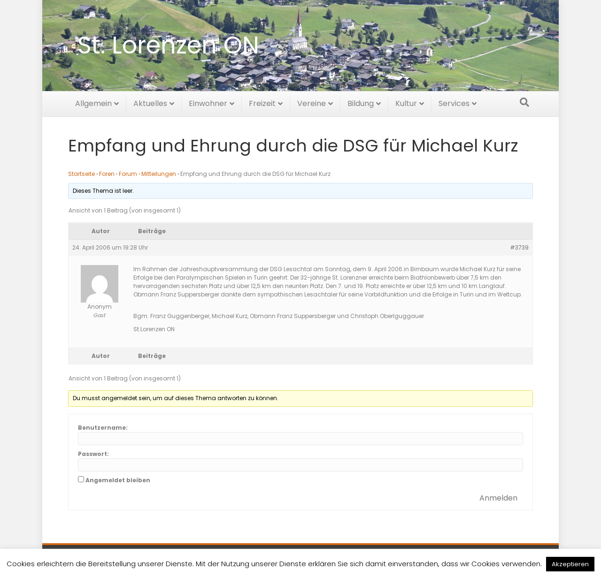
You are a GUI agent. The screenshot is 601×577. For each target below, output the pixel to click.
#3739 (519, 247)
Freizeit (262, 102)
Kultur (406, 102)
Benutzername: (103, 428)
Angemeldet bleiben (117, 480)
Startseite (81, 174)
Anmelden (498, 498)
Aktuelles (150, 102)
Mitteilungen (158, 174)
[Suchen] (524, 100)
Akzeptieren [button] (570, 564)
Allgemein (93, 102)
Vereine (311, 102)
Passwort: (93, 454)
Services (454, 102)
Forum (128, 174)
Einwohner (208, 102)
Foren (107, 174)
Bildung (360, 102)
